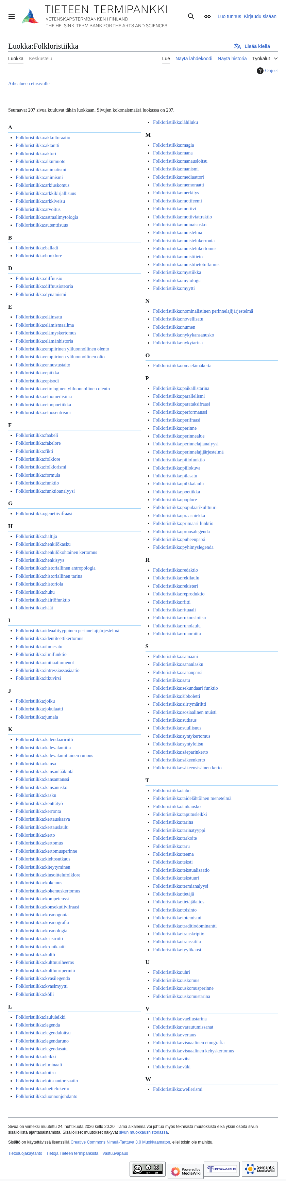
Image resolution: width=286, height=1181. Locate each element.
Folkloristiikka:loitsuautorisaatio (47, 1080)
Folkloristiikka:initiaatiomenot (45, 662)
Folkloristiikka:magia (173, 145)
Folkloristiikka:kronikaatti (41, 946)
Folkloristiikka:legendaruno (42, 1041)
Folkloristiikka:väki (171, 1066)
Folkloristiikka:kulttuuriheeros (45, 962)
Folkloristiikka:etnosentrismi (43, 412)
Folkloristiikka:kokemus (39, 882)
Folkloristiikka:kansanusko (41, 787)
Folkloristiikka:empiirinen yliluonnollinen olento (62, 348)
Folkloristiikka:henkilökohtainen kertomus (56, 552)
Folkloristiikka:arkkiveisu (40, 201)
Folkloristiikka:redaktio (175, 570)
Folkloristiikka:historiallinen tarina (49, 576)
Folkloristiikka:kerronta (38, 811)
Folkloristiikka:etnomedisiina (44, 396)
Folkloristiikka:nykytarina (178, 342)
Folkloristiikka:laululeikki (40, 1017)
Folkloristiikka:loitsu (35, 1072)
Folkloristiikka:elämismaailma (45, 325)
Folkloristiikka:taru (171, 846)
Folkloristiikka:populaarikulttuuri (185, 507)
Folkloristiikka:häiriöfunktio (43, 600)
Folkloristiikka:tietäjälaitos (178, 901)
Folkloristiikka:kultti (35, 954)
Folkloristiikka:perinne (175, 428)
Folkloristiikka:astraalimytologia (47, 217)
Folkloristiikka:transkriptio (178, 933)
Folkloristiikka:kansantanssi (42, 779)
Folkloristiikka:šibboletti (176, 696)
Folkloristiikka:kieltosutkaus (43, 859)
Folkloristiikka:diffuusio (39, 278)
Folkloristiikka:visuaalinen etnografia (188, 1042)
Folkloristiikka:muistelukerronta (184, 240)
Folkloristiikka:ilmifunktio (41, 654)
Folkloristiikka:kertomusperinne (46, 851)
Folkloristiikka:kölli (35, 994)
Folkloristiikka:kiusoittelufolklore (48, 874)
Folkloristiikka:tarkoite (175, 838)
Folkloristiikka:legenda (38, 1025)
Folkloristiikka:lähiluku (175, 122)
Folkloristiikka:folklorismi (41, 467)
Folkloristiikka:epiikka (37, 372)
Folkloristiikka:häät (34, 607)
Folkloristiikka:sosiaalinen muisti (185, 712)
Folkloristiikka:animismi (39, 177)
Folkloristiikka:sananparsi (177, 672)
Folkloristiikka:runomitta (177, 633)
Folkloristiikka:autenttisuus (42, 225)
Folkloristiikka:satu (171, 680)
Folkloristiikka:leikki (36, 1056)
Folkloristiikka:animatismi (41, 169)
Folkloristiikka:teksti (173, 862)
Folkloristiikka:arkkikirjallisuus (46, 193)
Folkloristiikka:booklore (39, 255)
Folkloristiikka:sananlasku (178, 664)
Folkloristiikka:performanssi (180, 412)
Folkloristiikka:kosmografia (42, 922)
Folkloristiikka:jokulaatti (39, 708)
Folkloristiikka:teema (173, 854)
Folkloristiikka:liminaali (39, 1064)
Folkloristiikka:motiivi (174, 208)
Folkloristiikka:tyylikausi (177, 949)
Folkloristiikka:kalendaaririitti (44, 739)
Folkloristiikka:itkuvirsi (38, 678)
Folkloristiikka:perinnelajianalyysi (186, 443)
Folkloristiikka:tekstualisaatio (181, 870)
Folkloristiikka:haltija (36, 536)
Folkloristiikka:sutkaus (175, 720)
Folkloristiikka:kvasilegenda (43, 978)
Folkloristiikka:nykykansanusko (183, 335)
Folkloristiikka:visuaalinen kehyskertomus (193, 1050)
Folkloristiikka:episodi (37, 380)
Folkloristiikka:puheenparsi (179, 539)
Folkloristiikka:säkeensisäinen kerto (187, 767)
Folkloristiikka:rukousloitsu (179, 617)
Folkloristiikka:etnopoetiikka (43, 404)
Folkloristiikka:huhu (35, 592)
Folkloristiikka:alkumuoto (40, 161)
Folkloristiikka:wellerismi (177, 1089)
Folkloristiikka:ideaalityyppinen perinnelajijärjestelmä (67, 630)
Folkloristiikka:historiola (39, 584)
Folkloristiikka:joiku (35, 701)
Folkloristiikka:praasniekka (179, 515)
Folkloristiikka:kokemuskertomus (48, 890)
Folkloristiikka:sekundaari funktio (185, 688)
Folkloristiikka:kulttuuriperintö (45, 970)
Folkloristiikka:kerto (35, 835)
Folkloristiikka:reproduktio (179, 593)
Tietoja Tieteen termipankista (72, 1153)
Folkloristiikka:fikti (34, 451)
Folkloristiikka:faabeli (37, 435)
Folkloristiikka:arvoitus (38, 209)
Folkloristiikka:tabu (171, 790)
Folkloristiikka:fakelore (38, 443)
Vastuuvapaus (115, 1153)
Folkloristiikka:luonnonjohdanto (46, 1096)
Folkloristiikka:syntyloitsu (178, 744)
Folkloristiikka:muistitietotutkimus (186, 264)
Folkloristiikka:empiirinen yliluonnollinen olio (60, 356)
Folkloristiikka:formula (38, 475)
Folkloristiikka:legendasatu (41, 1048)
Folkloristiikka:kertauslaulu (42, 827)
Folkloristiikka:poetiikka (176, 491)
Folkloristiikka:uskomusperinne (183, 988)
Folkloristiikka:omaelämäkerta (182, 365)
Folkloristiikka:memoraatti (178, 184)
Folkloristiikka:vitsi (171, 1058)
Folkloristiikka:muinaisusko (179, 224)
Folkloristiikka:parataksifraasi (181, 404)
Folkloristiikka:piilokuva (176, 468)
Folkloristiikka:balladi (37, 247)
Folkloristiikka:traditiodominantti (185, 926)
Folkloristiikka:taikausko (177, 806)
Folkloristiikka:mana (173, 152)
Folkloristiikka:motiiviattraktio (182, 216)
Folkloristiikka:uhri (171, 972)
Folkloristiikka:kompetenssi (42, 898)
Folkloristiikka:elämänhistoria (44, 341)
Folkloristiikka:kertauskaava (43, 819)
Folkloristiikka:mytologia (177, 280)
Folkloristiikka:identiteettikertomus (49, 638)
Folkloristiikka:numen (174, 327)
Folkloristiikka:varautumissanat (183, 1027)
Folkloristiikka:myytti (174, 288)
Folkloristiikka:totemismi (177, 917)
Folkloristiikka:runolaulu (177, 625)
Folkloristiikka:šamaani (175, 656)
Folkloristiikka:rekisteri (175, 586)
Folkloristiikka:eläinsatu (39, 316)
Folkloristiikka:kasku (36, 795)
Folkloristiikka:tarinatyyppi (179, 830)
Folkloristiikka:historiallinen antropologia (55, 568)
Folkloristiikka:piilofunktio (179, 459)
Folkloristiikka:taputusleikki (180, 814)
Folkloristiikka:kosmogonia (42, 914)
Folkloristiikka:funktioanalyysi (45, 491)
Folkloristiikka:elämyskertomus (46, 332)
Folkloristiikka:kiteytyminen (43, 867)
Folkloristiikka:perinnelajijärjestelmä (188, 452)
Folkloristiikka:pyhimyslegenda (183, 547)
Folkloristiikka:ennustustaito (43, 364)
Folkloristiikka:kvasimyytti (41, 986)
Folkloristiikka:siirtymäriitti (179, 704)
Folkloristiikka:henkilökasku (43, 544)
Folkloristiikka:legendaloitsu (43, 1032)
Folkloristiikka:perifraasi (176, 420)
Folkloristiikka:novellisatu (178, 319)
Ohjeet (266, 70)
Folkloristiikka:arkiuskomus (42, 185)
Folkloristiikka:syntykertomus (182, 736)
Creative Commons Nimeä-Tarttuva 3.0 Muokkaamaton (120, 1142)
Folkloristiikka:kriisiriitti (39, 938)
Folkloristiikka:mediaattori (178, 177)
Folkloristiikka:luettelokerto (42, 1088)
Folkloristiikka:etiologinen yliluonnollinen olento (63, 388)
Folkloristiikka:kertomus (39, 843)
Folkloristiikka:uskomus (176, 980)
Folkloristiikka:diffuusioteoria (44, 286)
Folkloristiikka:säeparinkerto (180, 752)
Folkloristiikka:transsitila (177, 941)
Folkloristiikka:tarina (173, 822)
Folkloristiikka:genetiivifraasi (44, 513)
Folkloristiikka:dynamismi (41, 294)
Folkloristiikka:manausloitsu (180, 161)
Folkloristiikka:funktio (37, 483)
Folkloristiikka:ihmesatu (39, 646)
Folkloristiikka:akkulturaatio (43, 137)
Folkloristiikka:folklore (38, 459)
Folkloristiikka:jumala (37, 717)
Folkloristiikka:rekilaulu (176, 577)
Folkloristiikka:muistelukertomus (185, 248)
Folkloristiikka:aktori (36, 153)
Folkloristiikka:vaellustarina (180, 1018)
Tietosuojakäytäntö (25, 1153)
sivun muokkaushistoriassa (143, 1132)
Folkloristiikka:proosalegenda (181, 531)
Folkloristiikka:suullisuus (177, 728)
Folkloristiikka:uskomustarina (181, 996)
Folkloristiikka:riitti (171, 602)
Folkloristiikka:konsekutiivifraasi (47, 906)
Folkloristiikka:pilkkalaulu (178, 483)
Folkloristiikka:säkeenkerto (179, 759)
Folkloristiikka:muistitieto (178, 256)
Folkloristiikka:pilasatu (175, 475)
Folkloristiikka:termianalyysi (180, 886)
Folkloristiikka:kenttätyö (39, 803)
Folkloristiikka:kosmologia (41, 930)
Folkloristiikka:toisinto (175, 910)
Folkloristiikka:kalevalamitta (43, 747)
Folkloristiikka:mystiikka (177, 272)
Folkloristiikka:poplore (175, 499)
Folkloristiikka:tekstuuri (176, 878)
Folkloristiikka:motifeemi (177, 200)
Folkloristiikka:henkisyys (40, 560)
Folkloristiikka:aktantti (37, 145)
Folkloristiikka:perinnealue (179, 436)
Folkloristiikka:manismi (176, 168)
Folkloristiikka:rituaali (174, 609)
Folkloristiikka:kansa (36, 763)
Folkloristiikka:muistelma (177, 232)
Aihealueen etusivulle (29, 83)
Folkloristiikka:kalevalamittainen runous (54, 755)
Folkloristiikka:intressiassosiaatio (47, 670)
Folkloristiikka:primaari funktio (183, 523)
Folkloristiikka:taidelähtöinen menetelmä (192, 798)
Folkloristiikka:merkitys (176, 192)
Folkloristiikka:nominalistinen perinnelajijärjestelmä (203, 311)
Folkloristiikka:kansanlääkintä (44, 771)
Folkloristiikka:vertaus (174, 1034)
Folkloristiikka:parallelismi (179, 396)
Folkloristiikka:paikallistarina (181, 388)
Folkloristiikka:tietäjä (173, 894)
